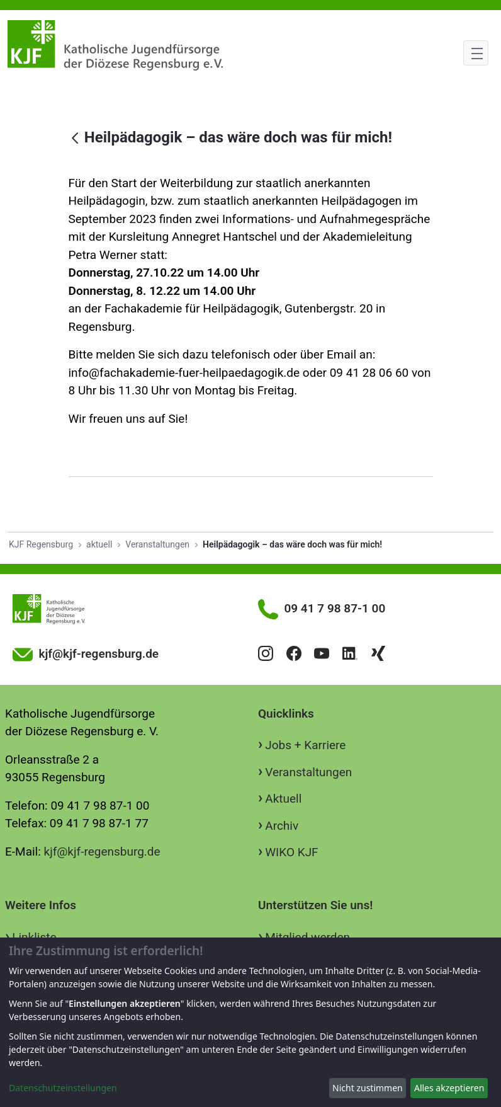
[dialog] (250, 1022)
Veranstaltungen (308, 772)
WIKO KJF (291, 852)
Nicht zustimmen (367, 1088)
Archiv (281, 825)
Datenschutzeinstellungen (63, 1088)
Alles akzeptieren (449, 1088)
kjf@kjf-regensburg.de (102, 851)
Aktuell (283, 798)
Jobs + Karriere (305, 745)
